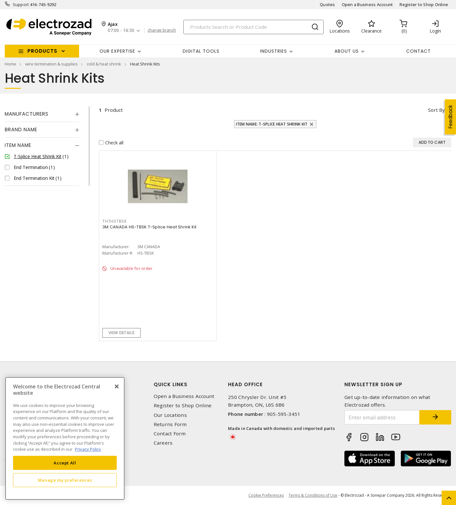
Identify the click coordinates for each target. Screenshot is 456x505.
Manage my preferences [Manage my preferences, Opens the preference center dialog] (65, 480)
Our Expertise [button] (117, 51)
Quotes (327, 4)
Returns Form (170, 424)
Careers (163, 443)
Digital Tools (201, 51)
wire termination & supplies (51, 64)
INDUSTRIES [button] (273, 51)
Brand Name (21, 129)
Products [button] (42, 51)
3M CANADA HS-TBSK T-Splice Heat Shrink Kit (149, 227)
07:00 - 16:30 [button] (121, 30)
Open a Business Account (367, 4)
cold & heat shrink (104, 64)
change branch (162, 30)
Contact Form (170, 434)
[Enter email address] (382, 417)
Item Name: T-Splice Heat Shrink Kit (272, 124)
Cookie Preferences (266, 495)
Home (10, 64)
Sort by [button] (436, 110)
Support (21, 4)
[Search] (253, 27)
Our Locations (170, 415)
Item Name (18, 145)
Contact (418, 51)
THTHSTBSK (114, 221)
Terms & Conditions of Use (313, 495)
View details (121, 332)
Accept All (65, 463)
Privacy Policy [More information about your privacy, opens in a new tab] (88, 449)
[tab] (42, 114)
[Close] (117, 386)
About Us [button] (347, 51)
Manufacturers (26, 114)
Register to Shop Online (424, 4)
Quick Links (171, 384)
